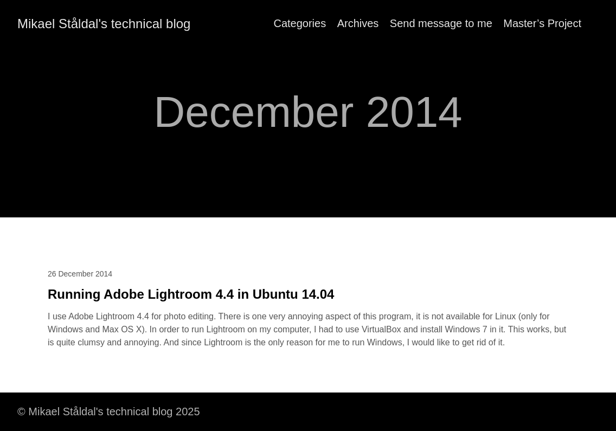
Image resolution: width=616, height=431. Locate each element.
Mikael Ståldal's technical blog (103, 23)
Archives (358, 23)
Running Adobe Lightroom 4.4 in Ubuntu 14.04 (191, 294)
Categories (299, 23)
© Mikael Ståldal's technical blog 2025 (108, 411)
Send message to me (441, 23)
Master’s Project (542, 23)
